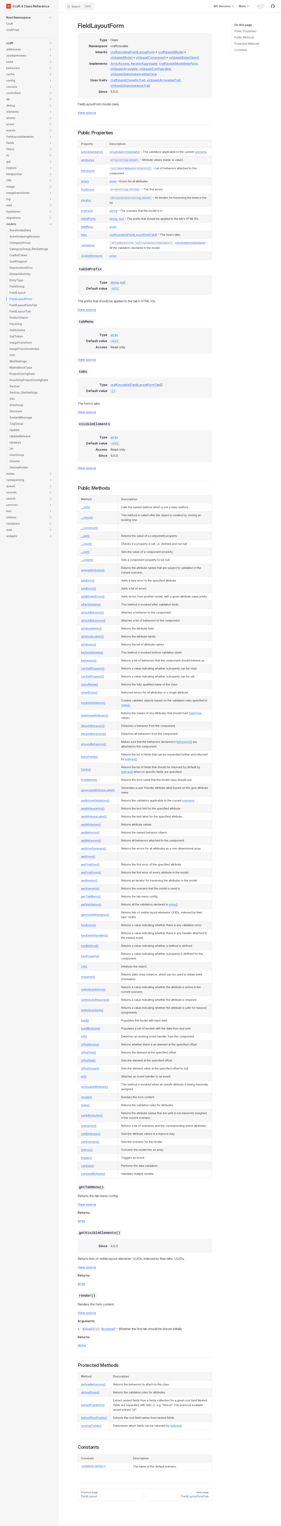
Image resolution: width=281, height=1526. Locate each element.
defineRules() (90, 1392)
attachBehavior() (92, 612)
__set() (85, 551)
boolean (108, 1329)
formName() (89, 779)
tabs (84, 234)
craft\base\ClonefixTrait (127, 80)
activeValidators (92, 151)
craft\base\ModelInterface (178, 64)
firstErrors (87, 189)
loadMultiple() (90, 1028)
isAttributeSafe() (92, 1010)
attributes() (88, 644)
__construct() (89, 527)
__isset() (86, 543)
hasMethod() (90, 945)
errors (85, 181)
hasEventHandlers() (94, 935)
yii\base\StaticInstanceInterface (133, 74)
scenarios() (88, 1125)
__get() (85, 535)
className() (89, 684)
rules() (125, 705)
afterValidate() (91, 604)
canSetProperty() (92, 676)
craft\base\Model (170, 52)
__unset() (87, 559)
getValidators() (91, 904)
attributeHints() (91, 628)
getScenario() (90, 888)
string (113, 210)
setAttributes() (90, 1133)
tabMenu (87, 226)
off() (84, 1036)
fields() (86, 769)
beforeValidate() (92, 652)
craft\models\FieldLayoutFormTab (132, 234)
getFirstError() (90, 864)
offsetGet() (88, 1052)
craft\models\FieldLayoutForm (132, 52)
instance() (88, 976)
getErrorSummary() (93, 848)
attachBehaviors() (93, 620)
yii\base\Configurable (155, 69)
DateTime (195, 713)
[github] (272, 6)
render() (86, 1097)
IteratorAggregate (144, 64)
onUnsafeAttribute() (94, 1086)
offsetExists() (90, 1044)
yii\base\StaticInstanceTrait (130, 86)
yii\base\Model (121, 57)
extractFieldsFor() (93, 1405)
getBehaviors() (91, 840)
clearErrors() (89, 692)
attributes (87, 160)
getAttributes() (91, 824)
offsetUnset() (90, 1068)
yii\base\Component (151, 57)
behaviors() (89, 660)
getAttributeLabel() (94, 816)
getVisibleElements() (95, 914)
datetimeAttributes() (94, 715)
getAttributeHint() (93, 808)
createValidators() (93, 702)
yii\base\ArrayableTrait (164, 80)
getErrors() (88, 856)
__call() (85, 507)
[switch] (260, 6)
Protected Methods (246, 43)
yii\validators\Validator (124, 151)
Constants (240, 49)
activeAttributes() (93, 570)
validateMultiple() (93, 1173)
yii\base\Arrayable (124, 69)
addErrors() (88, 588)
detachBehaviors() (93, 733)
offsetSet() (88, 1060)
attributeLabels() (92, 636)
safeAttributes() (91, 1115)
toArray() (131, 759)
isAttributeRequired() (95, 999)
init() (84, 966)
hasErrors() (88, 925)
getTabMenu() (90, 896)
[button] (29, 17)
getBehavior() (90, 832)
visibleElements (91, 255)
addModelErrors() (93, 596)
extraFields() (89, 756)
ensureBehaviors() (93, 744)
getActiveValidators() (95, 800)
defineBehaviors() (93, 1384)
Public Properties (245, 31)
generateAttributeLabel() (98, 790)
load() (85, 1020)
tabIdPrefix (88, 218)
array (112, 181)
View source (87, 113)
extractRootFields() (94, 1417)
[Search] (79, 6)
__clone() (87, 517)
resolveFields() (91, 1425)
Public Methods (244, 37)
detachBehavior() (93, 725)
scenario (200, 151)
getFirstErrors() (91, 872)
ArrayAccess (119, 64)
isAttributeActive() (93, 989)
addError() (87, 580)
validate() (87, 1165)
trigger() (86, 1157)
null (121, 218)
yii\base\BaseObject (184, 57)
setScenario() (90, 1141)
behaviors (88, 170)
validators (88, 245)
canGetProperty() (92, 668)
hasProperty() (90, 956)
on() (83, 1076)
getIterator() (89, 880)
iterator (86, 200)
